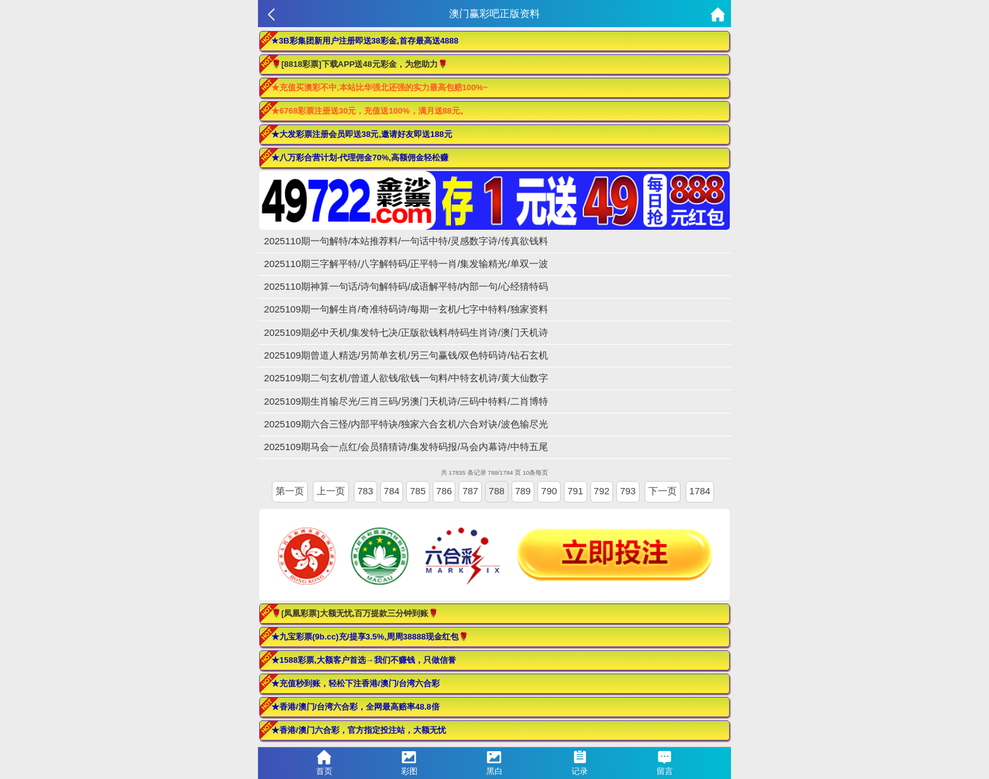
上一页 (331, 490)
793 (628, 490)
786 (444, 490)
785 (418, 490)
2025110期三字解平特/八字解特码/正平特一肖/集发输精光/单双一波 (406, 263)
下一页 (662, 490)
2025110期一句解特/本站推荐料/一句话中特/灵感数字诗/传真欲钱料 (406, 240)
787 (470, 490)
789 (522, 490)
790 (549, 490)
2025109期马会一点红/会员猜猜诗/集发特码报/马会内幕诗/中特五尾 (406, 446)
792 (601, 490)
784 (391, 490)
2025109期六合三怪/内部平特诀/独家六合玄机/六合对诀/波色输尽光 (406, 424)
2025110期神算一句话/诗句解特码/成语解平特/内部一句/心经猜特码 (406, 286)
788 (497, 490)
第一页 (290, 490)
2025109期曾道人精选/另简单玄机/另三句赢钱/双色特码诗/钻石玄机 (406, 355)
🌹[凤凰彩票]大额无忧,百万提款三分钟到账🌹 (354, 613)
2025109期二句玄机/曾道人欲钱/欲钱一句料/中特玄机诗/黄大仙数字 (406, 377)
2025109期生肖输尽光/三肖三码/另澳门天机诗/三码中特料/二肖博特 (406, 401)
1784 (699, 490)
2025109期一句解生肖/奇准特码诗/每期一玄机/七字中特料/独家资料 (406, 309)
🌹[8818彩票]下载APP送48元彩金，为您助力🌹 (359, 64)
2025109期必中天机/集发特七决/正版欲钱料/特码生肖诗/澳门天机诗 (406, 332)
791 (575, 490)
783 (365, 490)
